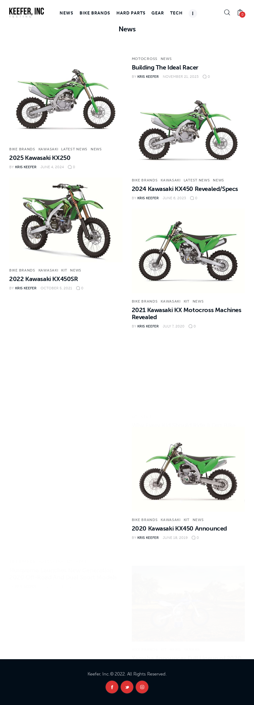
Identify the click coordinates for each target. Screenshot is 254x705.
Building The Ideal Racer (165, 67)
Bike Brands (22, 149)
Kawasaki (48, 149)
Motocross (145, 59)
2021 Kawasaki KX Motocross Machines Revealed (186, 313)
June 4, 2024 (52, 167)
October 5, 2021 (56, 288)
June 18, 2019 (175, 547)
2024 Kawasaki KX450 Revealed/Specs (185, 188)
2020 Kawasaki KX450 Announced (179, 538)
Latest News (74, 149)
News (96, 149)
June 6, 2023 (174, 198)
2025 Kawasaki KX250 (39, 157)
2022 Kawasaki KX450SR (43, 279)
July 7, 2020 (174, 326)
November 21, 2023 (181, 76)
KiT (64, 270)
